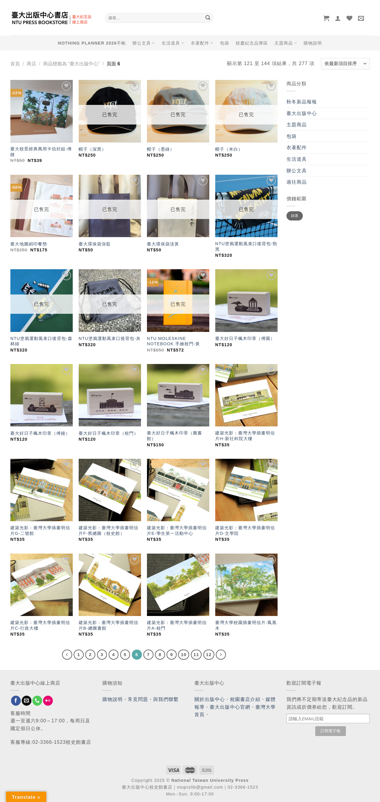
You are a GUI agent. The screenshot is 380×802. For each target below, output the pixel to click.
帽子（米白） (229, 149)
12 (209, 654)
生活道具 (173, 43)
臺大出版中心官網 (230, 707)
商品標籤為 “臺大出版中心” (71, 63)
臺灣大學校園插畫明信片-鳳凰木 (246, 625)
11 (196, 654)
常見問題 (138, 699)
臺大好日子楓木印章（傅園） (245, 338)
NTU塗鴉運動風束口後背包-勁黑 (246, 246)
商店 (31, 63)
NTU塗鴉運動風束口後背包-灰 (110, 338)
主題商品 (285, 43)
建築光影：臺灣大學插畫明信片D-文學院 (245, 530)
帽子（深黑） (92, 149)
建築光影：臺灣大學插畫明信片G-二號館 (40, 530)
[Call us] (37, 701)
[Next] (221, 655)
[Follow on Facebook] (16, 701)
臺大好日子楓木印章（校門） (108, 433)
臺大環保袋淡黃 (164, 244)
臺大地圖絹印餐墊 (28, 244)
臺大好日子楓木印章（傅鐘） (40, 433)
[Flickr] (48, 701)
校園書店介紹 (245, 699)
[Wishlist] (349, 18)
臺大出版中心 (301, 113)
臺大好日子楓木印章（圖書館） (174, 436)
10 (183, 654)
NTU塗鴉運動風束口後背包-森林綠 (41, 341)
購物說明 (313, 43)
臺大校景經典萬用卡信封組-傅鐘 (41, 151)
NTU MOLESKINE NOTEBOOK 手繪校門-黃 (173, 341)
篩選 (294, 216)
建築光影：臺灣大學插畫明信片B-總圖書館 (108, 625)
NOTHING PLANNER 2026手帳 (92, 43)
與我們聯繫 (166, 699)
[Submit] (208, 18)
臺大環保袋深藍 (95, 244)
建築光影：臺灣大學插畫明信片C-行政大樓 (40, 625)
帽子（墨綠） (161, 149)
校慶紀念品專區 (252, 43)
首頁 (15, 63)
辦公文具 (143, 43)
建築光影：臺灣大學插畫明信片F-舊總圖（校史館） (108, 530)
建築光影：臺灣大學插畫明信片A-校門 (177, 625)
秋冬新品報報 (301, 101)
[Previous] (67, 655)
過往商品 (296, 182)
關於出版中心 (209, 699)
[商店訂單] (345, 64)
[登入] (338, 18)
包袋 (224, 43)
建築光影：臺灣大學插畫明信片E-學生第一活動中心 (177, 530)
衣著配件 (202, 43)
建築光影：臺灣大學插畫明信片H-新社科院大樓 (245, 436)
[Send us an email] (26, 701)
